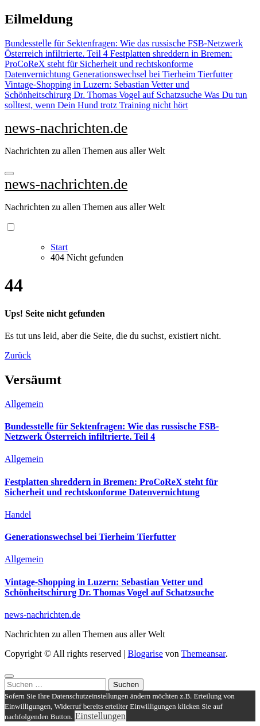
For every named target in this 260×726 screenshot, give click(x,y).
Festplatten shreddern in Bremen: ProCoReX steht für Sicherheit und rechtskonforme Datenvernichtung (111, 487)
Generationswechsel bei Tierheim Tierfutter (90, 537)
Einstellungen (100, 716)
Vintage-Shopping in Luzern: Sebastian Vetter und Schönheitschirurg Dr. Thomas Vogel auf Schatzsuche (109, 587)
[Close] (9, 676)
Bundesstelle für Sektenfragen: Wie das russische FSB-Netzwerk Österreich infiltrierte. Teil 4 (112, 431)
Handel (18, 514)
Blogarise (144, 653)
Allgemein (24, 404)
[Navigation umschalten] (9, 173)
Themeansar (203, 653)
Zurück (18, 355)
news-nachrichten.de (66, 128)
